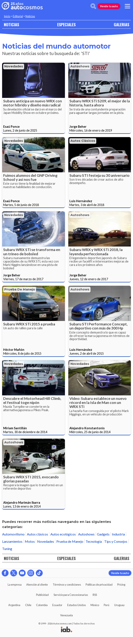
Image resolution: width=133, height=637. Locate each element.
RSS (95, 594)
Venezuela (66, 615)
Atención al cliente (37, 584)
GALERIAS (121, 24)
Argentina (14, 605)
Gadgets (103, 534)
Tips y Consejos (115, 541)
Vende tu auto (109, 6)
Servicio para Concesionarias (71, 594)
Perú (106, 605)
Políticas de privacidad (99, 584)
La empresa (15, 584)
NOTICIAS (11, 24)
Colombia (42, 605)
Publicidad (42, 594)
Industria (118, 534)
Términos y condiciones (67, 584)
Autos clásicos (82, 141)
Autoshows (79, 66)
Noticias (30, 16)
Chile (28, 605)
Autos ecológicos (63, 534)
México (95, 605)
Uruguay (119, 605)
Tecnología (94, 541)
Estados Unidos (76, 605)
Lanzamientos (12, 541)
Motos (30, 541)
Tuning (7, 549)
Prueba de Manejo (19, 289)
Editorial (18, 16)
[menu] (127, 6)
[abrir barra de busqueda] (93, 6)
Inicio (7, 16)
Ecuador (57, 605)
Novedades (13, 66)
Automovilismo (13, 534)
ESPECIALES (66, 24)
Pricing (121, 584)
